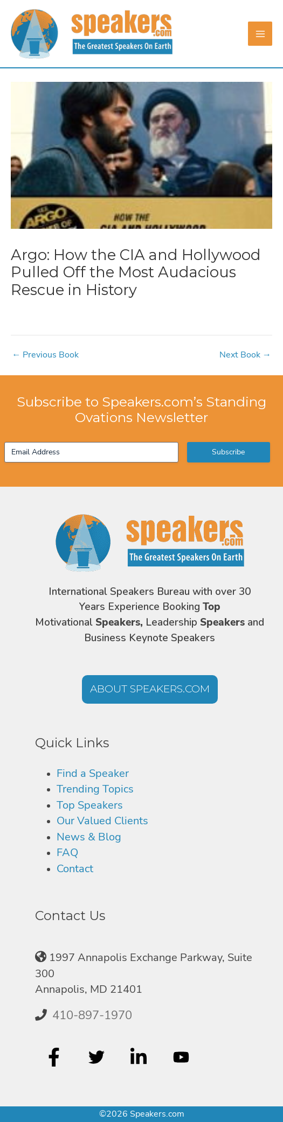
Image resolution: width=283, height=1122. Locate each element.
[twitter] (97, 1057)
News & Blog (89, 837)
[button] (150, 689)
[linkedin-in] (139, 1057)
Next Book (245, 354)
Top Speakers (90, 805)
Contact (75, 868)
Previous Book (45, 354)
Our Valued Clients (102, 821)
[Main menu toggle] (260, 34)
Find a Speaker (93, 773)
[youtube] (182, 1057)
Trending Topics (95, 789)
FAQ (67, 852)
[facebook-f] (55, 1057)
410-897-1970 (92, 1015)
